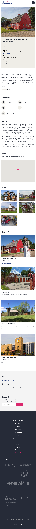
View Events (11, 380)
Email (4, 63)
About (18, 441)
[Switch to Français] (18, 450)
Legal (18, 521)
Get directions (7, 53)
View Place (3, 263)
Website (9, 63)
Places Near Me (18, 420)
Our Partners (18, 432)
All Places (18, 423)
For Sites (18, 429)
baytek (20, 524)
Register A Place (18, 438)
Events (18, 426)
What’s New (18, 444)
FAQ (18, 435)
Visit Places (4, 380)
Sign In (18, 447)
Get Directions (9, 263)
